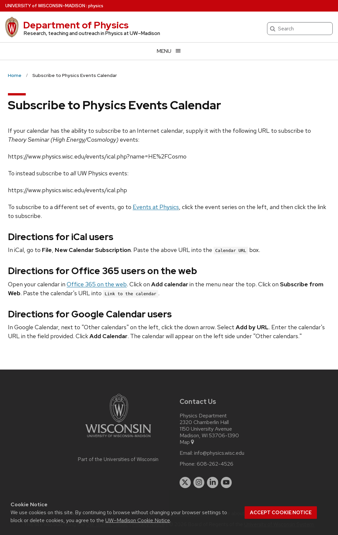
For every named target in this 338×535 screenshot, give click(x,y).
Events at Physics (156, 207)
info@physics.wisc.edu (219, 453)
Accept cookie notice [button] (281, 512)
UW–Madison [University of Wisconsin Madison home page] (45, 6)
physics (95, 6)
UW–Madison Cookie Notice (137, 520)
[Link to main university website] (118, 438)
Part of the (118, 459)
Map (187, 442)
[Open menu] (169, 51)
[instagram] (199, 482)
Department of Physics (76, 25)
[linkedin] (212, 482)
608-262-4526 (215, 464)
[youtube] (226, 482)
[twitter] (185, 482)
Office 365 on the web (97, 284)
